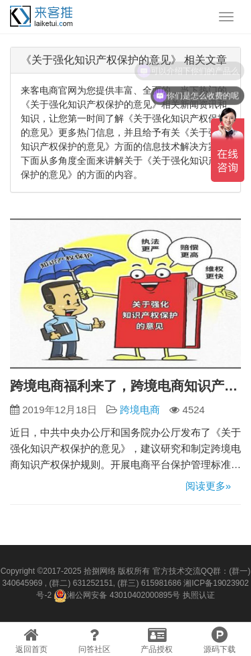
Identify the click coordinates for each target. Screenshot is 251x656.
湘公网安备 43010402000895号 (117, 596)
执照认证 (199, 595)
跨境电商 (140, 409)
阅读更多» (208, 485)
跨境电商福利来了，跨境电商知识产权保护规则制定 (125, 385)
